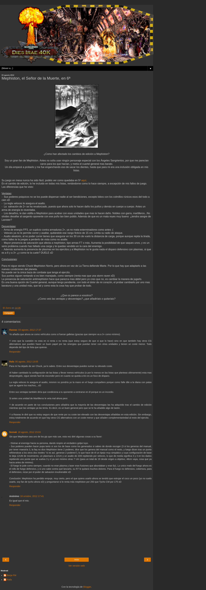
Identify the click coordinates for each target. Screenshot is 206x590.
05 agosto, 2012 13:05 (26, 361)
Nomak (13, 432)
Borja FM (11, 575)
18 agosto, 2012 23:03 (29, 432)
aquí (83, 180)
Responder (14, 351)
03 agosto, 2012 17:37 (29, 330)
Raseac (13, 330)
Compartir (8, 313)
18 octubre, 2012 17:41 (32, 496)
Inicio (76, 560)
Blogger (87, 587)
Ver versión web (76, 565)
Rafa (11, 361)
